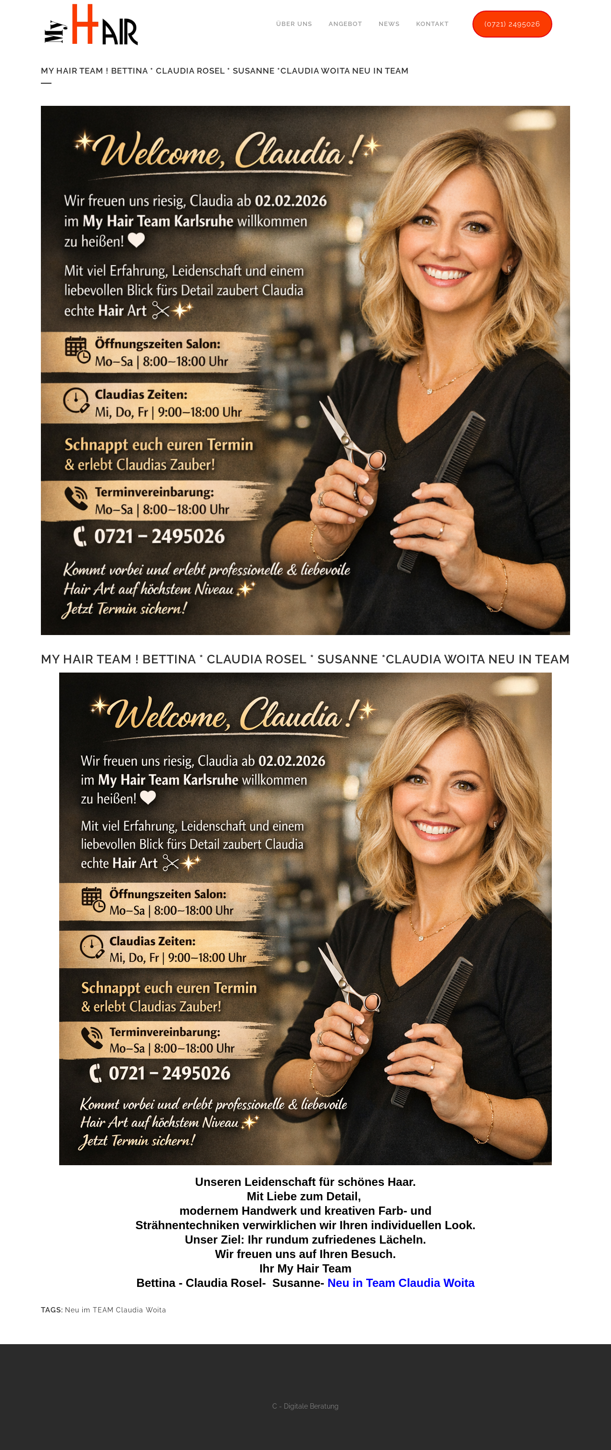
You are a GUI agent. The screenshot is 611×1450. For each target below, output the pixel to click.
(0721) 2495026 (512, 24)
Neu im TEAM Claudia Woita (115, 1306)
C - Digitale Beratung (305, 1406)
